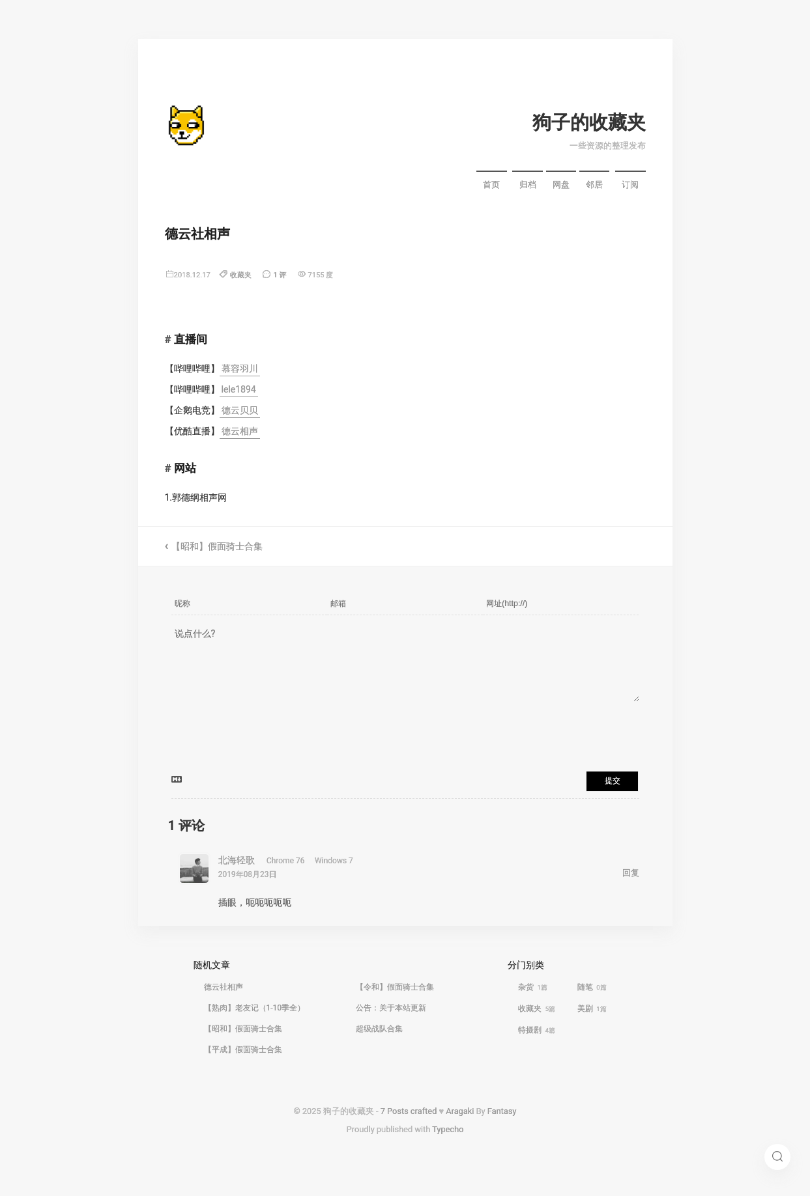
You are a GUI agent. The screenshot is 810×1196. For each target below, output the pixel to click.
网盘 (561, 184)
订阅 (630, 184)
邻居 (594, 184)
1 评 (279, 275)
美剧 (592, 1008)
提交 (612, 780)
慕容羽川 (240, 368)
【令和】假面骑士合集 (395, 987)
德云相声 (240, 431)
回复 (630, 873)
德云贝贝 (240, 410)
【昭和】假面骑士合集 (217, 546)
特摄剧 (536, 1030)
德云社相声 (223, 987)
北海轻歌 (236, 860)
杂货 (532, 987)
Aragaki (460, 1111)
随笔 (592, 987)
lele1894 (239, 389)
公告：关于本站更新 (391, 1007)
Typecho (447, 1129)
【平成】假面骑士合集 (243, 1049)
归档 (527, 184)
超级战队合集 (379, 1028)
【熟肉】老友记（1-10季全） (255, 1007)
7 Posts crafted (409, 1111)
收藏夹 (241, 275)
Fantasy (502, 1111)
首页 (491, 184)
